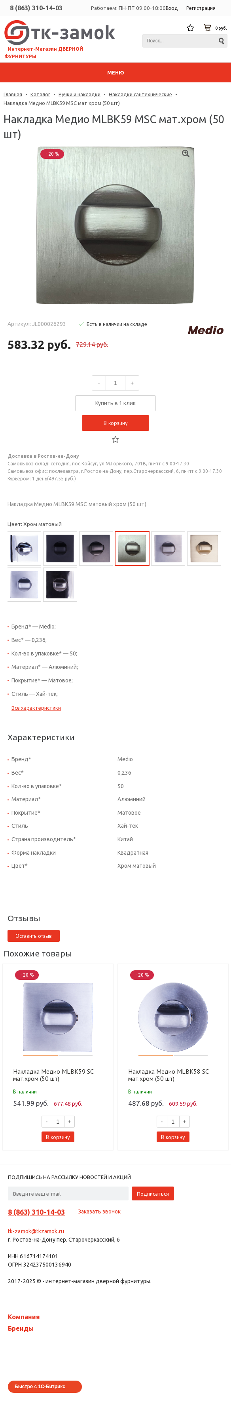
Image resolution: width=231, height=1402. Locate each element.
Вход (172, 8)
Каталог (40, 94)
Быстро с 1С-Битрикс (40, 1386)
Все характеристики (36, 708)
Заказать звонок (99, 1211)
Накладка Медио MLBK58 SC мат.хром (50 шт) (168, 1075)
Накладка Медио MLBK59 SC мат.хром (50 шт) (53, 1075)
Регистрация (201, 8)
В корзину (116, 423)
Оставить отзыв (33, 935)
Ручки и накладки (79, 94)
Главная (13, 94)
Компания (24, 1316)
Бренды (21, 1328)
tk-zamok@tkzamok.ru (36, 1231)
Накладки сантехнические (140, 94)
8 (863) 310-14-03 (36, 7)
